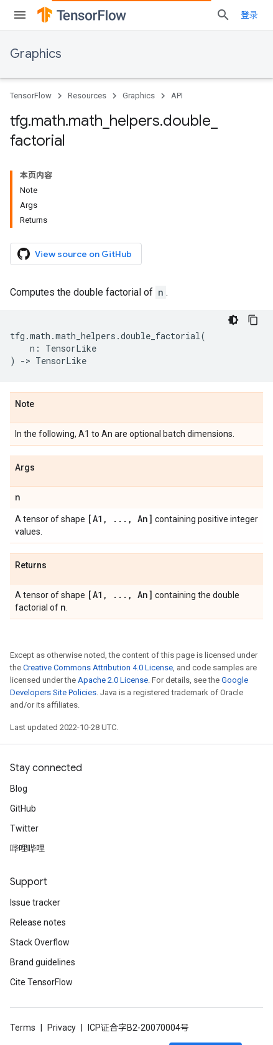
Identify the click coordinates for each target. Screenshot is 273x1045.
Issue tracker (35, 902)
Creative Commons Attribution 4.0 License (98, 667)
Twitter (24, 828)
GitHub (23, 808)
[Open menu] (19, 15)
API (177, 95)
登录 (249, 15)
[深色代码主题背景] (233, 320)
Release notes (38, 922)
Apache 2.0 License (113, 680)
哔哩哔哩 (27, 848)
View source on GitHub (74, 254)
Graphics (36, 54)
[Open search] (223, 14)
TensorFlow (31, 95)
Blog (18, 789)
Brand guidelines (42, 962)
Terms (22, 1028)
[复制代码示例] (253, 320)
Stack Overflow (40, 942)
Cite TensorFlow (41, 982)
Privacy (61, 1028)
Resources (87, 95)
